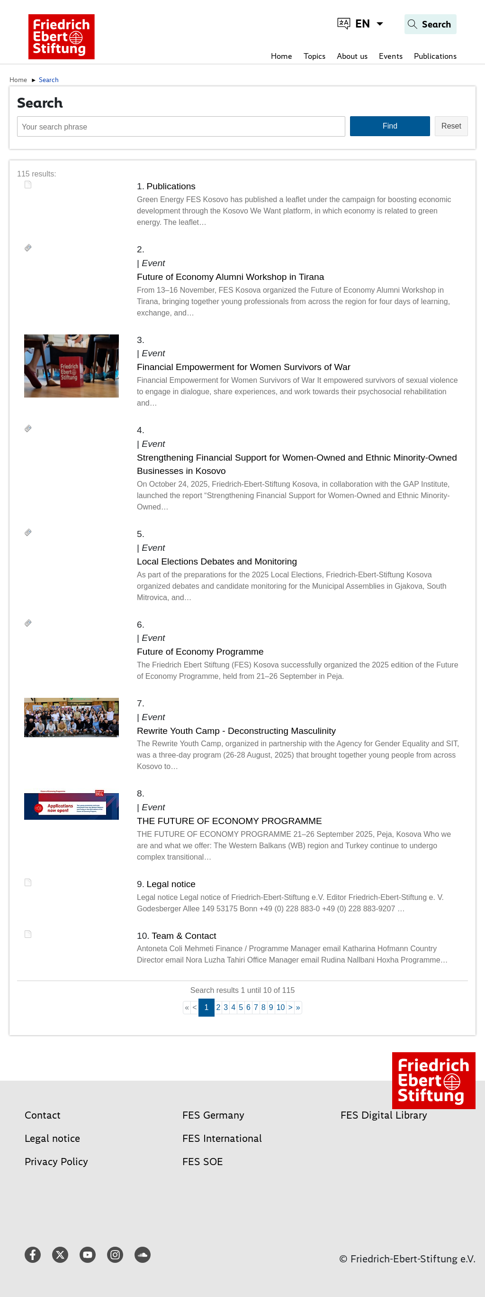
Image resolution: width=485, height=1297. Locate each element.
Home (281, 56)
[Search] (430, 24)
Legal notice (170, 884)
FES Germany (213, 1115)
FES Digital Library (384, 1115)
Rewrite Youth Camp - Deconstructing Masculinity (236, 731)
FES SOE (202, 1161)
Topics (314, 56)
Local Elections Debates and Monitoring (217, 561)
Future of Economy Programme (200, 652)
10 (281, 1007)
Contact (43, 1115)
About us (352, 56)
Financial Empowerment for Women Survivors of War (243, 367)
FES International (222, 1138)
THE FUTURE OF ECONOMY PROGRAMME (229, 821)
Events (391, 56)
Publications (435, 56)
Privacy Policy (56, 1161)
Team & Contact (184, 936)
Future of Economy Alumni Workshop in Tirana (230, 277)
